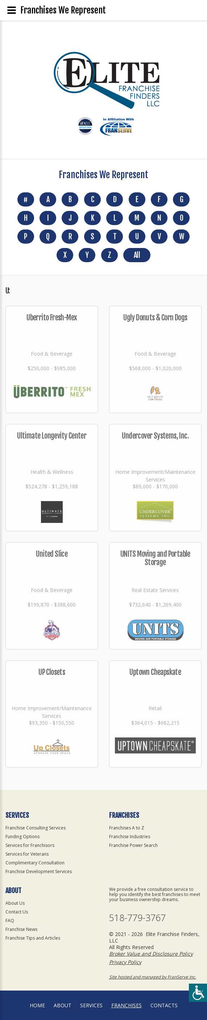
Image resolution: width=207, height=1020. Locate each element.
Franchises (126, 1005)
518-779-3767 (137, 917)
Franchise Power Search (133, 845)
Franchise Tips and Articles (32, 938)
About (62, 1005)
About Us (15, 903)
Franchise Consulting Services (35, 828)
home (37, 1005)
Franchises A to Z (126, 828)
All (137, 255)
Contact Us (16, 912)
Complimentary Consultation (35, 863)
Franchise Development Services (38, 871)
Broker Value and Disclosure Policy (151, 953)
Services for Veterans (27, 854)
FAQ (9, 920)
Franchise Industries (129, 836)
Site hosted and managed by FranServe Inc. (152, 977)
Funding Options (22, 836)
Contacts (164, 1005)
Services (91, 1005)
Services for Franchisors (29, 845)
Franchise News (21, 929)
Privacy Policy (125, 962)
